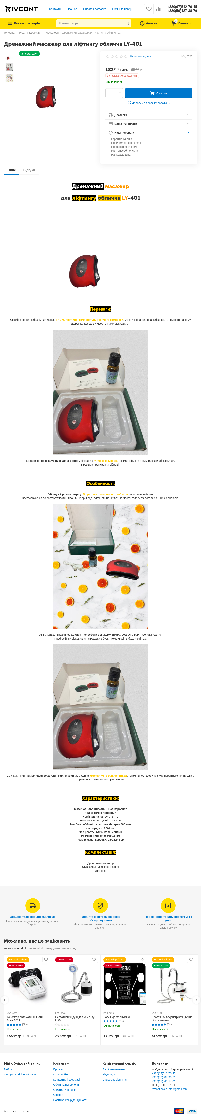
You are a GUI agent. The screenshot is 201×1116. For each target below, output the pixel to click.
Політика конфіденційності (70, 1100)
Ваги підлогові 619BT (116, 1017)
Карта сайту (61, 1074)
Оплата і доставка (94, 9)
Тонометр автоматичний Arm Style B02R (25, 1018)
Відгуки (30, 170)
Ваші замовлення (113, 1069)
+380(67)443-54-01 (163, 1081)
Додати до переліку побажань (149, 103)
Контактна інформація (67, 1079)
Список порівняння (114, 1079)
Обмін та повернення (125, 9)
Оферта (58, 1094)
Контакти (54, 9)
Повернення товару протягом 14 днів (168, 918)
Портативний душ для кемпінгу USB (74, 1018)
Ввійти (8, 1069)
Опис (12, 170)
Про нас (72, 9)
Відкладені (109, 1074)
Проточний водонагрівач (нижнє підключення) (172, 1018)
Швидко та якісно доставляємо (33, 916)
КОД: (183, 56)
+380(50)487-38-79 (182, 11)
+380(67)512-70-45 (182, 7)
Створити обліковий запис (20, 1074)
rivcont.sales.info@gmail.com (170, 1089)
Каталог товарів (28, 23)
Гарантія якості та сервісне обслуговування (100, 918)
